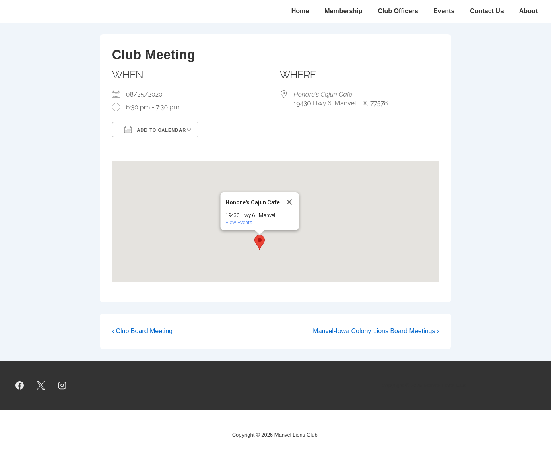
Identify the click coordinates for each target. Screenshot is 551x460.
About (528, 11)
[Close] (289, 202)
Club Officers (398, 11)
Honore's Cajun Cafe (323, 94)
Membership (343, 11)
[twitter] (41, 385)
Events (443, 11)
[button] (259, 242)
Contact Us (487, 11)
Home (300, 11)
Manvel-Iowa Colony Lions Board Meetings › (376, 331)
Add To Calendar (155, 129)
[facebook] (19, 385)
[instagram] (62, 385)
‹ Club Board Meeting (142, 331)
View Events (238, 222)
